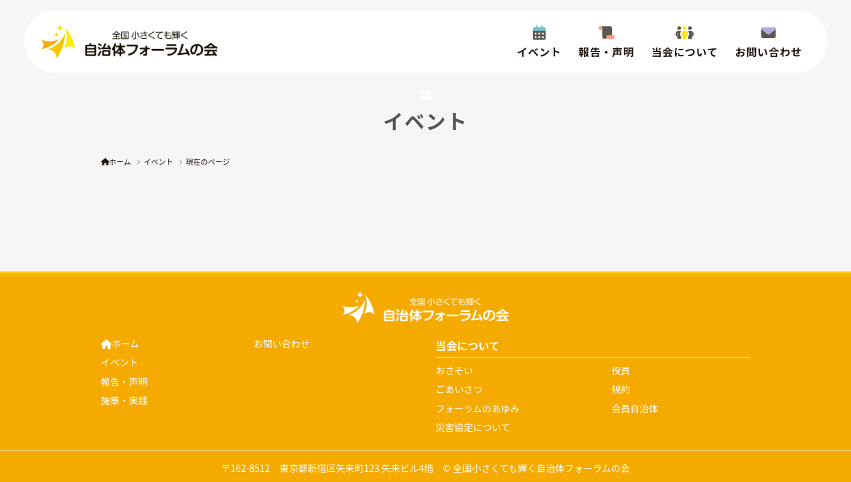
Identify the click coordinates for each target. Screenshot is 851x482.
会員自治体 (634, 408)
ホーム (116, 161)
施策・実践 (124, 400)
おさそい (454, 370)
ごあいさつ (459, 389)
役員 (620, 370)
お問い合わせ (282, 343)
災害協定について (473, 427)
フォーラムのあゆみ (478, 408)
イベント (158, 161)
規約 (620, 389)
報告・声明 (124, 381)
